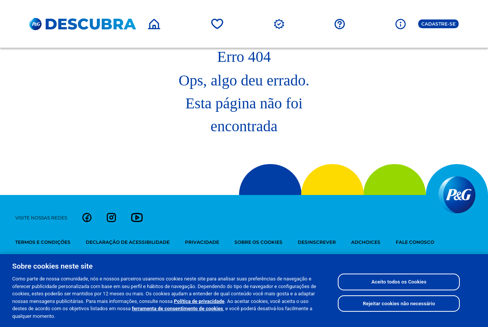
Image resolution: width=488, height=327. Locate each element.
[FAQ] (339, 23)
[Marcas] (217, 23)
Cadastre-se (438, 24)
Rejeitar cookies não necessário (399, 309)
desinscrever (317, 242)
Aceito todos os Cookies (398, 288)
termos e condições (43, 242)
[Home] (154, 23)
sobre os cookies (258, 242)
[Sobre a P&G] (400, 23)
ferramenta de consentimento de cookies (177, 314)
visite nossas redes (41, 218)
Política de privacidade (199, 307)
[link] (87, 217)
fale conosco (415, 242)
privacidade (202, 242)
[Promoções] (279, 23)
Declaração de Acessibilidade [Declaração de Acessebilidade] (128, 242)
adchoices (365, 242)
